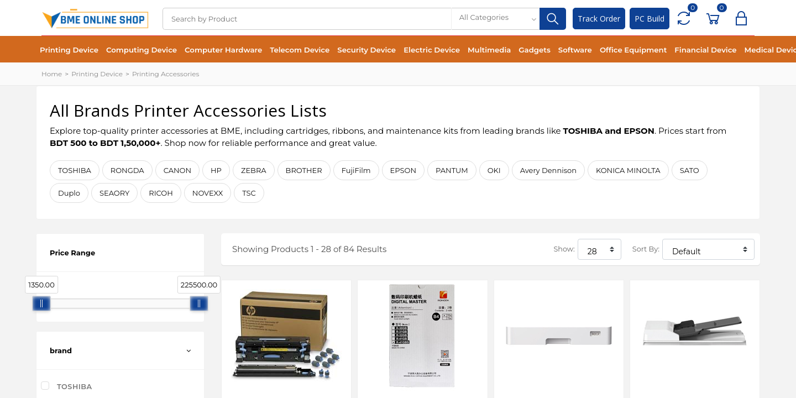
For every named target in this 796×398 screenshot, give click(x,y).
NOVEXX (207, 192)
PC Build (649, 18)
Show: (563, 249)
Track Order (599, 18)
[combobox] (495, 19)
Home (51, 74)
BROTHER (304, 170)
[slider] (41, 303)
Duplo (69, 192)
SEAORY (114, 192)
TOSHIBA (74, 170)
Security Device (366, 49)
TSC (249, 192)
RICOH (161, 192)
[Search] (307, 19)
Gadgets (534, 49)
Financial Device (705, 49)
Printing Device (69, 49)
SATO (689, 170)
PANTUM (452, 170)
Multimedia (489, 49)
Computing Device (141, 49)
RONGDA (127, 170)
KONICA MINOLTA (628, 170)
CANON (177, 170)
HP (216, 170)
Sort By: (645, 249)
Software (575, 49)
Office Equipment (633, 49)
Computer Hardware (223, 49)
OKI (494, 170)
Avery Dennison (548, 170)
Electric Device (432, 49)
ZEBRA (253, 170)
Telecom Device (299, 49)
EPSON (403, 170)
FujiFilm (356, 170)
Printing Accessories (165, 74)
